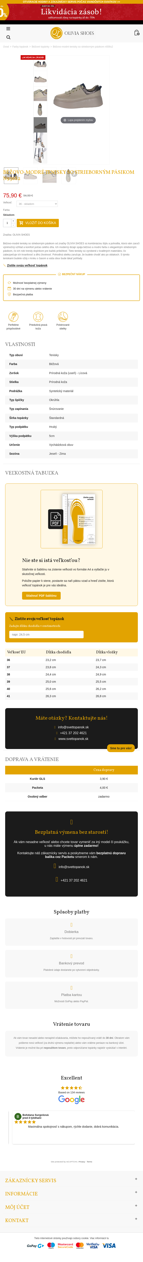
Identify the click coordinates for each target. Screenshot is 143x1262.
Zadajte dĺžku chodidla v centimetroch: (35, 626)
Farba (6, 210)
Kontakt (16, 1220)
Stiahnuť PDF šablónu (41, 595)
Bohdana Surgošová (35, 1115)
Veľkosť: (8, 202)
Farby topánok (20, 46)
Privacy (82, 1162)
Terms (89, 1162)
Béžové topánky (40, 46)
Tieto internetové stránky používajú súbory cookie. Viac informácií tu (71, 1238)
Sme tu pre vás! (121, 748)
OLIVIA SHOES (21, 234)
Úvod (6, 46)
